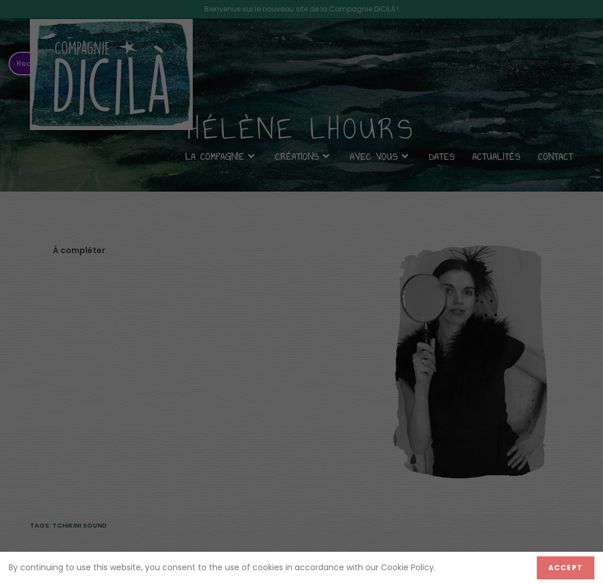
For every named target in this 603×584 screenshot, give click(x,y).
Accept (565, 567)
